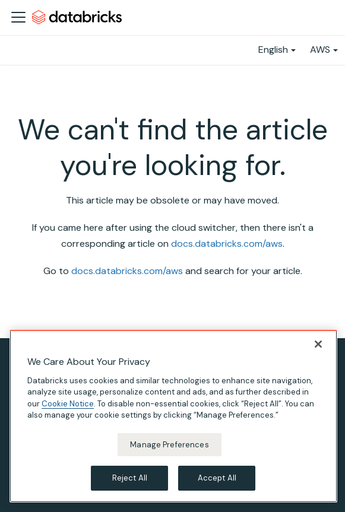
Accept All (217, 478)
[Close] (318, 344)
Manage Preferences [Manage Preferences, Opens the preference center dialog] (169, 445)
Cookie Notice (68, 404)
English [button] (273, 49)
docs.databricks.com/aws (227, 243)
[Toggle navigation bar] (18, 17)
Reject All (129, 478)
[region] (173, 416)
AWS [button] (320, 49)
